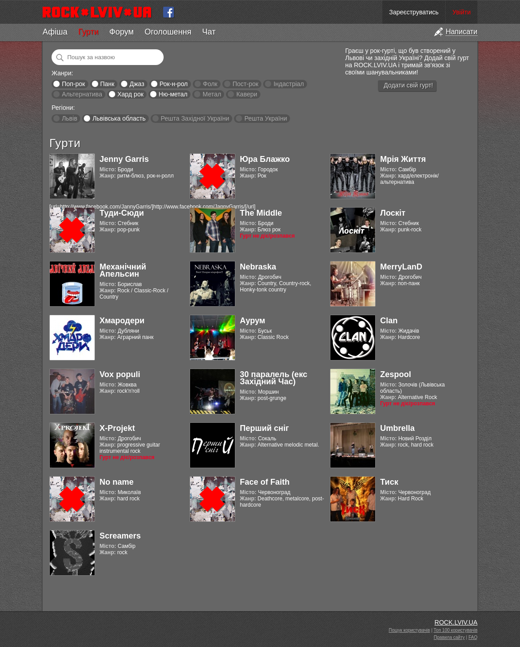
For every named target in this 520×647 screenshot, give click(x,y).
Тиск (389, 482)
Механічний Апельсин (123, 270)
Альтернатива (82, 94)
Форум (121, 31)
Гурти (88, 31)
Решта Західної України (194, 118)
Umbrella (397, 428)
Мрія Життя (403, 159)
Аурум (252, 320)
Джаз (137, 83)
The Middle (261, 212)
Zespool (395, 374)
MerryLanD (401, 266)
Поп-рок (73, 83)
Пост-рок (246, 83)
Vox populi (120, 374)
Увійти (461, 12)
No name (117, 482)
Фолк (210, 83)
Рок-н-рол (174, 83)
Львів (69, 118)
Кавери (246, 94)
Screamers (120, 535)
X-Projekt (117, 428)
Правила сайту (449, 637)
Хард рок (130, 94)
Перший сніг (264, 428)
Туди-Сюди (122, 212)
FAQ (472, 637)
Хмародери (122, 320)
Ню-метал (173, 94)
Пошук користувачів (409, 630)
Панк (107, 83)
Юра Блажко (265, 159)
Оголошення (167, 31)
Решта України (265, 118)
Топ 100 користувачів (455, 630)
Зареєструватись (413, 12)
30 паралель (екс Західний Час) (273, 378)
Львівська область (119, 118)
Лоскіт (392, 212)
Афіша (55, 31)
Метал (212, 94)
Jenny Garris (124, 159)
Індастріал (288, 83)
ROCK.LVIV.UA (455, 622)
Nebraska (258, 266)
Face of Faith (265, 482)
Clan (389, 320)
